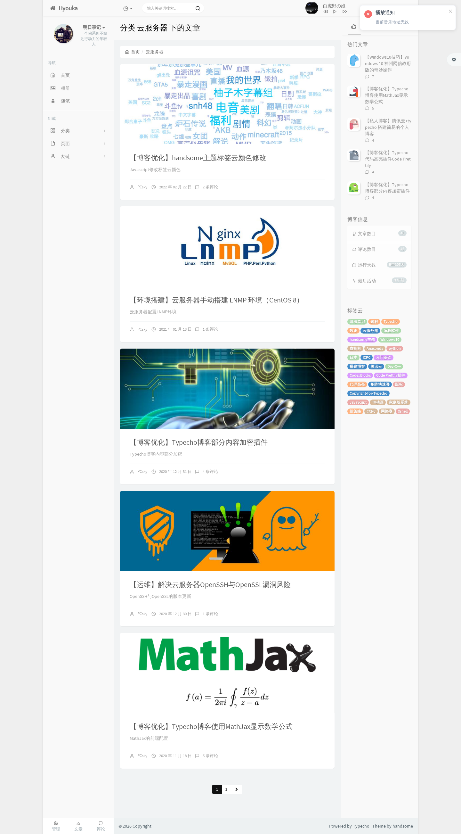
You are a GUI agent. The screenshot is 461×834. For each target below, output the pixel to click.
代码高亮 (357, 384)
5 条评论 (210, 755)
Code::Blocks (360, 375)
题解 (374, 321)
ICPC (366, 357)
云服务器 (370, 330)
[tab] (354, 25)
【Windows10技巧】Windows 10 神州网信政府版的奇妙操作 (388, 63)
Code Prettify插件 (390, 375)
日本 (353, 357)
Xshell (403, 411)
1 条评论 (210, 329)
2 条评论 (210, 187)
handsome (402, 826)
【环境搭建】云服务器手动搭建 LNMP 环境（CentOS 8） (216, 299)
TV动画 (378, 402)
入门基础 (383, 357)
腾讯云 (376, 366)
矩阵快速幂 (380, 384)
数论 (353, 330)
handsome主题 (362, 339)
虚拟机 (355, 348)
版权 (399, 384)
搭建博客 (357, 366)
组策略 (355, 411)
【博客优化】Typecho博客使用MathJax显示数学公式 (211, 726)
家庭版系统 (398, 402)
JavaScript (358, 402)
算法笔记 (357, 321)
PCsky (142, 187)
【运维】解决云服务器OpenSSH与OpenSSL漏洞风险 (210, 584)
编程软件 (391, 330)
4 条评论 (210, 471)
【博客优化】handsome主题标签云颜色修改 (198, 157)
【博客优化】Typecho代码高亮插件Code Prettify (388, 159)
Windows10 (389, 339)
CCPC (371, 411)
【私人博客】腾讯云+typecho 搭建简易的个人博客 (388, 127)
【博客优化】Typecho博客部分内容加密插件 (199, 442)
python (395, 348)
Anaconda (375, 348)
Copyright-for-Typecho (368, 393)
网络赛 (386, 411)
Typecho (391, 321)
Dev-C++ (394, 366)
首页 (132, 52)
